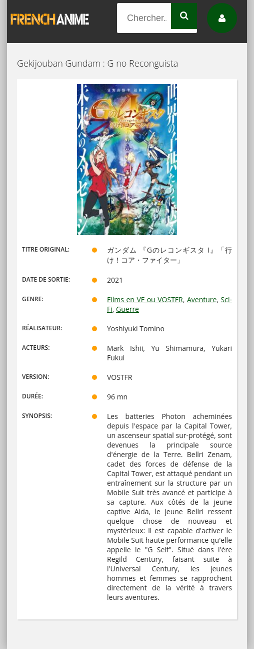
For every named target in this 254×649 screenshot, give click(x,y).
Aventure (201, 299)
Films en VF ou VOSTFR (145, 299)
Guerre (127, 309)
